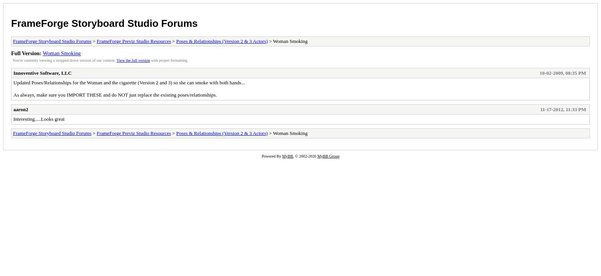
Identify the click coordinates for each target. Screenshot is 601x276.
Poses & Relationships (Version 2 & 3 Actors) (222, 41)
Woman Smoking (61, 53)
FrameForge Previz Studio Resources (134, 41)
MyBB (287, 156)
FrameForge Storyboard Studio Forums (104, 23)
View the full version (133, 60)
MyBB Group (328, 156)
